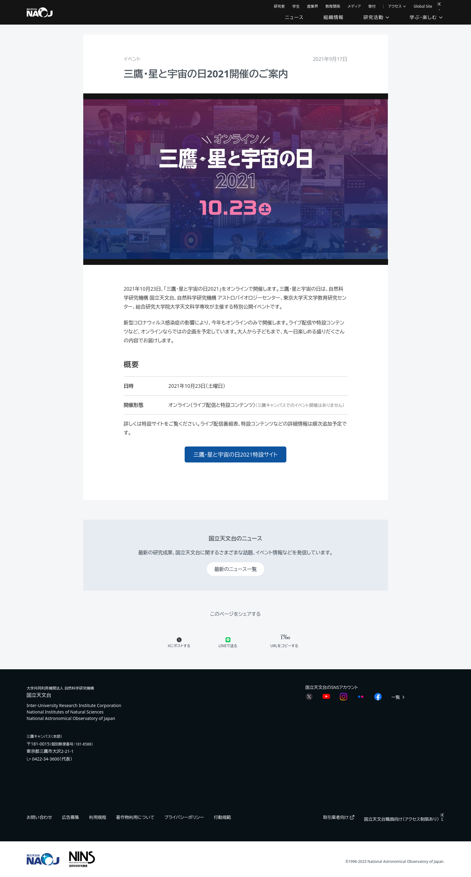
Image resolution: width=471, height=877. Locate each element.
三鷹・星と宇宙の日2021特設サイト (235, 454)
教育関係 (332, 6)
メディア (354, 6)
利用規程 (97, 817)
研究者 (279, 6)
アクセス (397, 6)
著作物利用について (135, 817)
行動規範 (222, 817)
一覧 (398, 697)
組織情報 (334, 17)
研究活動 (376, 17)
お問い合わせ (39, 817)
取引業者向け (338, 817)
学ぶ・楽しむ (426, 17)
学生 (296, 6)
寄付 (372, 6)
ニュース (294, 17)
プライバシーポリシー (184, 817)
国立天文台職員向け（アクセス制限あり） (404, 819)
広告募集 (70, 817)
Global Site (423, 6)
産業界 (312, 6)
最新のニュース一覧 (235, 569)
